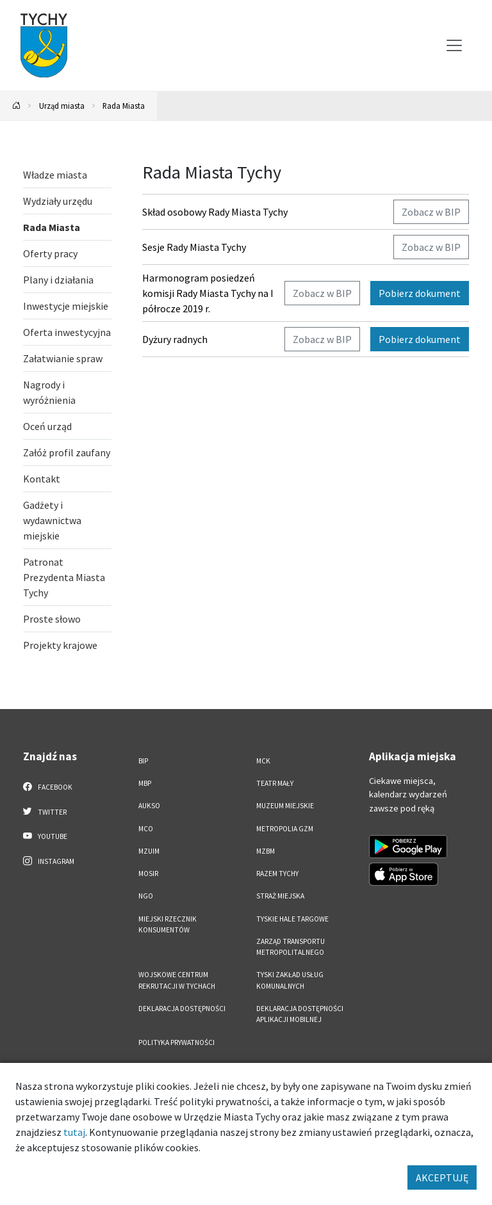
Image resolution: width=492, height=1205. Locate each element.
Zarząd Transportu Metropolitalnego (290, 947)
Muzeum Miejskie (285, 805)
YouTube (45, 836)
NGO (145, 895)
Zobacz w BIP (431, 211)
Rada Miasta (123, 105)
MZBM (265, 851)
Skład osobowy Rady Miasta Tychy (215, 211)
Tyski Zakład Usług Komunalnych (290, 980)
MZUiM (149, 851)
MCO (145, 828)
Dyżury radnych (175, 339)
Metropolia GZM (284, 828)
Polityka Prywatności (176, 1042)
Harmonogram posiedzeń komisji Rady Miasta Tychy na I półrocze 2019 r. (208, 293)
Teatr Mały (274, 783)
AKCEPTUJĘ (442, 1177)
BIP (143, 760)
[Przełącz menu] (454, 45)
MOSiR (148, 873)
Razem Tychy (277, 873)
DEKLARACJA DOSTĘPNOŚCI (182, 1008)
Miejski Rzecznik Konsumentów (167, 924)
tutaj (74, 1132)
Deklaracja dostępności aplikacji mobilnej (299, 1014)
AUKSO (149, 805)
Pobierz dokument (420, 293)
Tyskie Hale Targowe (292, 918)
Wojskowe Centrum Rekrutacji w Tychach (176, 980)
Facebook (47, 786)
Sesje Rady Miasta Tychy (194, 247)
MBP (144, 783)
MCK (263, 760)
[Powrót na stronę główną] (16, 106)
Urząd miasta (62, 105)
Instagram (48, 860)
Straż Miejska (280, 895)
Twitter (45, 811)
